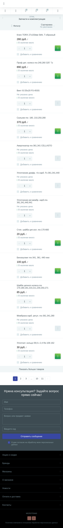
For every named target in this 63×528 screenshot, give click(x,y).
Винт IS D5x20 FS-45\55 (28, 90)
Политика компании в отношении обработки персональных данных (31, 523)
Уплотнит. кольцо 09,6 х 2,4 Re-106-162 (35, 343)
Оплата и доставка (31, 497)
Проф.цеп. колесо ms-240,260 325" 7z (35, 63)
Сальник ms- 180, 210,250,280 (31, 118)
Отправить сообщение (31, 436)
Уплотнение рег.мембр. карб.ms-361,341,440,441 (32, 201)
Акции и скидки (31, 455)
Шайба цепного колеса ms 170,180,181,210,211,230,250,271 (32, 286)
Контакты (31, 505)
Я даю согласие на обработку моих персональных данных (32, 443)
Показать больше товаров (31, 369)
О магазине (31, 480)
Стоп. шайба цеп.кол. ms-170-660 (33, 230)
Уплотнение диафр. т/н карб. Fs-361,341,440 (38, 173)
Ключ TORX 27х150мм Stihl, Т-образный (36, 35)
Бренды (31, 463)
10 (37, 379)
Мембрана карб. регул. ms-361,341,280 (35, 316)
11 (42, 379)
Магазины (31, 471)
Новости (31, 488)
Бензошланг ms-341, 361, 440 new (33, 257)
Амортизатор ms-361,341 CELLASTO (34, 146)
